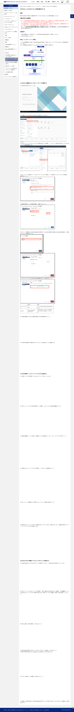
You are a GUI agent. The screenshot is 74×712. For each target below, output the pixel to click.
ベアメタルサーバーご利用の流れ (11, 34)
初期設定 (7, 42)
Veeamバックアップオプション (11, 28)
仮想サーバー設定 (8, 10)
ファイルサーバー (8, 19)
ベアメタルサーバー (9, 31)
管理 (6, 44)
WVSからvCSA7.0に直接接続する (11, 62)
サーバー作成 (8, 39)
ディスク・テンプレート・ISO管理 (11, 13)
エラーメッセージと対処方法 (11, 79)
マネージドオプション (9, 25)
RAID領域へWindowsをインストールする (11, 58)
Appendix (7, 55)
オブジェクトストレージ (10, 16)
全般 (6, 37)
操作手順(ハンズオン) (8, 8)
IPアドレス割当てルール (35, 651)
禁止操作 (6, 77)
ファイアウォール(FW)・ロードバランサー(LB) (11, 22)
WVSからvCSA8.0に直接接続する (11, 66)
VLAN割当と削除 (9, 75)
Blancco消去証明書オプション (11, 52)
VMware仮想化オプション (10, 46)
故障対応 (7, 49)
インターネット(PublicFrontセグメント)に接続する (11, 72)
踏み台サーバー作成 (10, 69)
